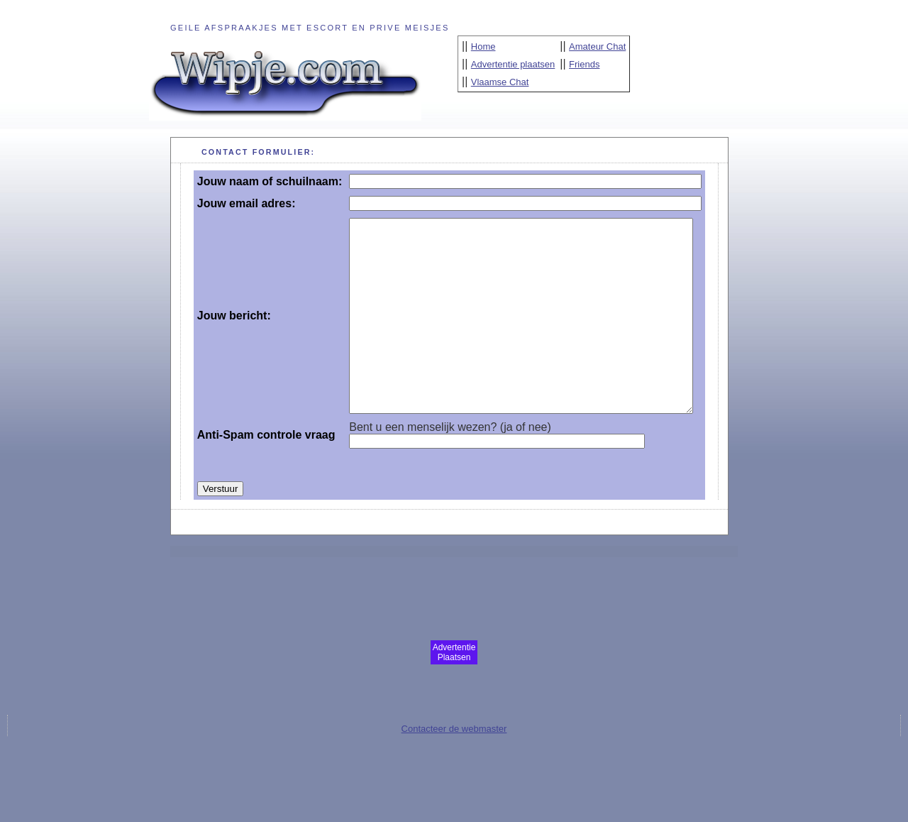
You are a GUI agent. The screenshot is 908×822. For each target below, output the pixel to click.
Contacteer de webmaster (454, 777)
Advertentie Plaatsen (454, 701)
